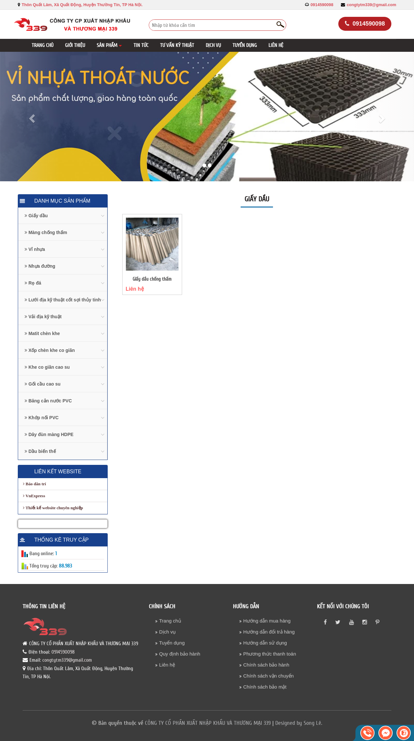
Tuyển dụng (172, 643)
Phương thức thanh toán (269, 654)
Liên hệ (135, 289)
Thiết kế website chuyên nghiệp (53, 507)
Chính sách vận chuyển (268, 676)
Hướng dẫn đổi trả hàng (269, 631)
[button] (109, 45)
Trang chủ (170, 620)
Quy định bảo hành (179, 654)
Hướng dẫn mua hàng (266, 620)
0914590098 (321, 5)
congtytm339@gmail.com (371, 5)
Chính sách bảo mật (265, 687)
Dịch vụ (167, 631)
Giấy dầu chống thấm (152, 279)
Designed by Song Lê (298, 723)
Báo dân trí (34, 483)
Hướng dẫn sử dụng (265, 643)
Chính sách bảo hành (266, 665)
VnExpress (34, 495)
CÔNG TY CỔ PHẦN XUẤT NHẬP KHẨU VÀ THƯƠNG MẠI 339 (208, 723)
